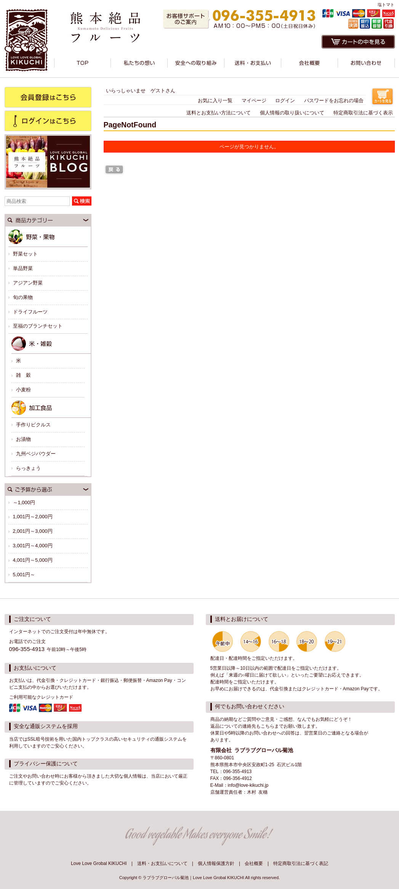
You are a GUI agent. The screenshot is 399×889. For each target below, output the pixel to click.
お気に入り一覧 (215, 100)
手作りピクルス (33, 425)
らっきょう (28, 468)
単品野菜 (23, 268)
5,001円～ (24, 574)
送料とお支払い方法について (218, 113)
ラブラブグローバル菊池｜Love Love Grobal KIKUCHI (193, 877)
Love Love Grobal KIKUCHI (99, 863)
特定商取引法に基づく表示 (363, 113)
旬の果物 (23, 297)
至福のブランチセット (37, 326)
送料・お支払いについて (162, 863)
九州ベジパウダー (36, 454)
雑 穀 (23, 375)
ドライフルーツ (30, 312)
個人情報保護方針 (216, 863)
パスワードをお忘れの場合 (334, 100)
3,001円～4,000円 (33, 545)
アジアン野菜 (28, 283)
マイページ (254, 100)
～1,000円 (24, 502)
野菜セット (25, 254)
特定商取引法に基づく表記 (300, 863)
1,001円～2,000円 (33, 516)
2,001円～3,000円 (33, 531)
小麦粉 (23, 389)
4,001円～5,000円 (33, 560)
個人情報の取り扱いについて (292, 113)
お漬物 (23, 439)
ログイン (285, 100)
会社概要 (254, 863)
